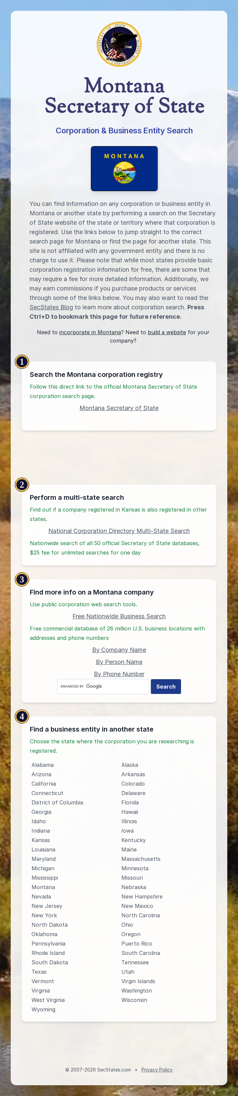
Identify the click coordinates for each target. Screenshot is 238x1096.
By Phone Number (119, 673)
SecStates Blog (51, 307)
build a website (167, 332)
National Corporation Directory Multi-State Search (119, 530)
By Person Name (119, 661)
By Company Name (119, 649)
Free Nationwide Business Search (119, 616)
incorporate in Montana (90, 332)
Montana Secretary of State (119, 407)
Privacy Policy (157, 1069)
